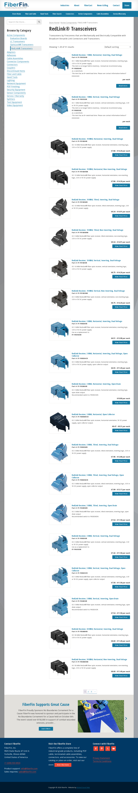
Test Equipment (14, 102)
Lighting (11, 80)
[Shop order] (117, 46)
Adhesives (11, 55)
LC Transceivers (17, 41)
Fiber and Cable (14, 74)
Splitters (11, 99)
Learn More (46, 729)
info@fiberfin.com (29, 768)
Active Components (16, 35)
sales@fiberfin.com (27, 771)
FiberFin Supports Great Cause (45, 704)
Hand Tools (12, 77)
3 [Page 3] (91, 691)
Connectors (12, 64)
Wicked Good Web (83, 787)
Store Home (54, 22)
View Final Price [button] (121, 155)
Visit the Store (63, 765)
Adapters (11, 52)
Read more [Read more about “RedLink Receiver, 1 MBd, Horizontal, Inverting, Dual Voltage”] (123, 86)
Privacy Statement (101, 758)
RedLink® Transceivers (22, 48)
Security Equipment (16, 89)
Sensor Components (16, 92)
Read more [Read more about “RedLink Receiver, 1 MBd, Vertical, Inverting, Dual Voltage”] (123, 128)
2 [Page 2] (88, 691)
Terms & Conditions (102, 761)
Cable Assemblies (15, 58)
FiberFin (16, 5)
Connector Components (18, 61)
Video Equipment (15, 105)
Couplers (11, 67)
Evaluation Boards (18, 38)
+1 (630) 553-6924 (12, 763)
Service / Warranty (15, 96)
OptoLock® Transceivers (21, 44)
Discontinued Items (16, 71)
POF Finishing (13, 86)
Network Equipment (16, 83)
